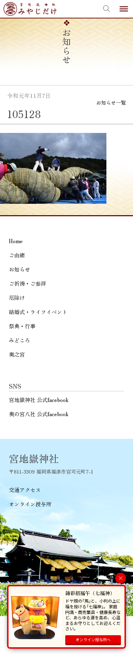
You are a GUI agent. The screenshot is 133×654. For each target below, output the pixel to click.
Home (16, 241)
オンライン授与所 (30, 504)
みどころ (19, 340)
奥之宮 (17, 354)
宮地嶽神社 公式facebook (38, 399)
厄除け (17, 297)
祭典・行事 (22, 326)
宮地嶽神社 (30, 9)
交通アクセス (25, 489)
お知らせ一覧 (111, 102)
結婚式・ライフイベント (38, 311)
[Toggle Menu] (124, 8)
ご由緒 (17, 255)
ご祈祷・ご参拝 (27, 283)
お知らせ (19, 269)
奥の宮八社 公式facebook (38, 414)
